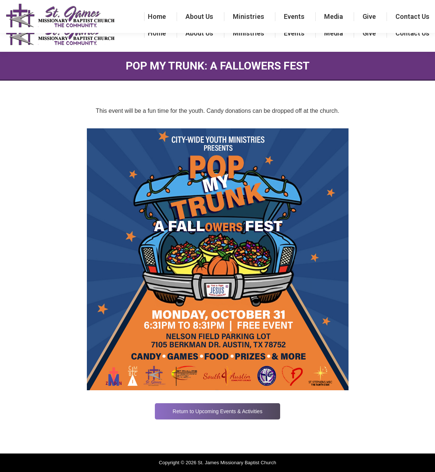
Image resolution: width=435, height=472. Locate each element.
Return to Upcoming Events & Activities (217, 411)
